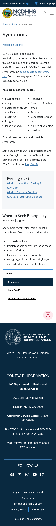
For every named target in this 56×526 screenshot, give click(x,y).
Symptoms (13, 282)
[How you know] (27, 3)
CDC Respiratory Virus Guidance (24, 197)
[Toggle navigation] (52, 13)
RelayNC (18, 442)
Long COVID (14, 290)
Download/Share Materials (22, 298)
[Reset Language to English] (36, 3)
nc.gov (15, 492)
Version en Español (12, 45)
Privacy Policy (18, 509)
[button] (42, 13)
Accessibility (28, 498)
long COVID (31, 164)
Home (5, 24)
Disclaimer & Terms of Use (28, 503)
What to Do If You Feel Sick (22, 192)
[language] (47, 3)
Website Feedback (33, 492)
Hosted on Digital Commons (27, 519)
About (15, 24)
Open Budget (38, 509)
